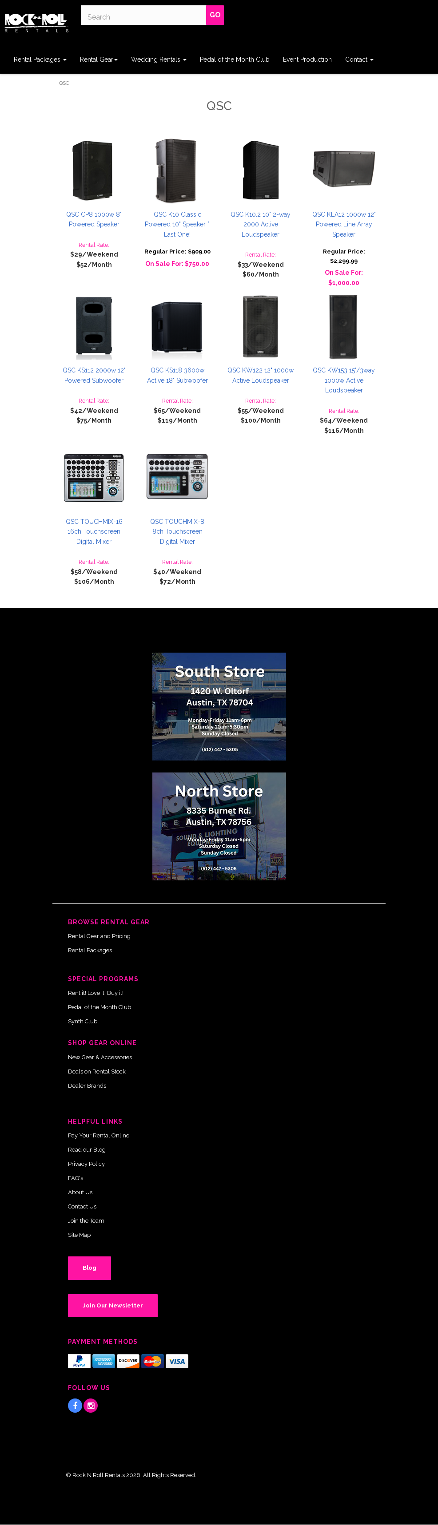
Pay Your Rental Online (98, 1135)
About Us (80, 1192)
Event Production (307, 59)
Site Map (79, 1235)
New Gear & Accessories (100, 1057)
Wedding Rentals (159, 59)
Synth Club (82, 1021)
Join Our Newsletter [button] (113, 1305)
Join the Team (86, 1220)
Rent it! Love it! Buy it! (95, 993)
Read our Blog (87, 1149)
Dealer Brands (87, 1085)
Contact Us (82, 1206)
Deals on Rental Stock (97, 1071)
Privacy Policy (86, 1164)
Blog (89, 1267)
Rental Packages (40, 59)
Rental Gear (99, 59)
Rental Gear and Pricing (99, 936)
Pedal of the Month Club (235, 59)
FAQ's (75, 1178)
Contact (359, 59)
